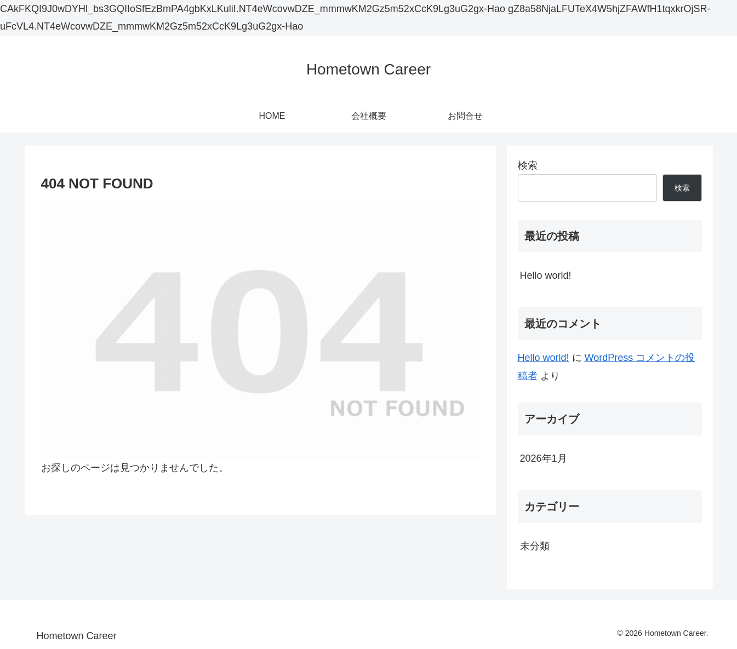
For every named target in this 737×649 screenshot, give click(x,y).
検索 (528, 165)
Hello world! (546, 275)
